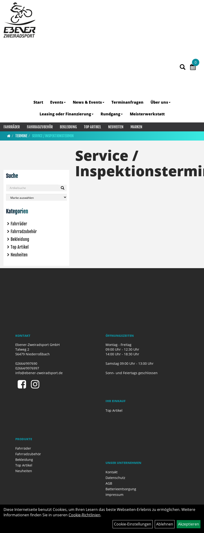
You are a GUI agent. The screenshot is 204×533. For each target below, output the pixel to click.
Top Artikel (92, 127)
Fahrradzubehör (40, 127)
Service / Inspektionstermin (53, 135)
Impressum (114, 494)
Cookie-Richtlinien (84, 514)
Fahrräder (12, 127)
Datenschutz (115, 477)
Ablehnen (164, 524)
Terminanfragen (127, 102)
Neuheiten (115, 127)
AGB (109, 483)
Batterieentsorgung (121, 489)
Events (58, 102)
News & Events (88, 102)
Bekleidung (68, 127)
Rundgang (112, 114)
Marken (136, 127)
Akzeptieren (188, 524)
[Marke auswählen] (36, 197)
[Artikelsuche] (182, 67)
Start (38, 102)
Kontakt (112, 472)
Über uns (161, 102)
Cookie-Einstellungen (132, 524)
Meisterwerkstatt (147, 114)
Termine (21, 135)
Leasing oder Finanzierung (67, 114)
